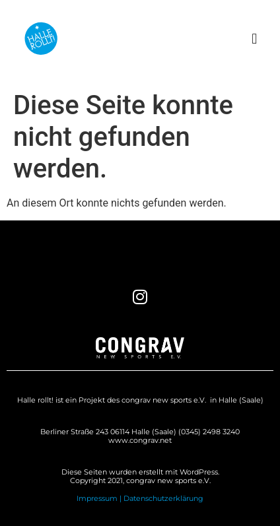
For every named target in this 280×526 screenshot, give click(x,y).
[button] (254, 38)
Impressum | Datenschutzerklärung (140, 498)
